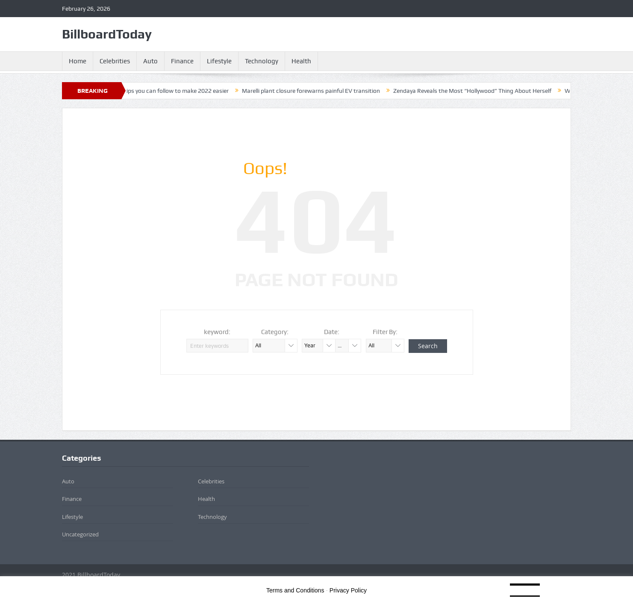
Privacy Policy (348, 590)
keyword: (217, 332)
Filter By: (385, 332)
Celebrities (115, 61)
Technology (261, 61)
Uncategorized (80, 534)
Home (77, 61)
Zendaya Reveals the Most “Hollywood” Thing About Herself (477, 90)
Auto (150, 61)
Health (301, 61)
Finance (182, 61)
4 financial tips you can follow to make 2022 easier (167, 90)
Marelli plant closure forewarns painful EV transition (316, 90)
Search (428, 346)
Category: (275, 332)
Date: (331, 332)
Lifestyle (219, 61)
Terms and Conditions (295, 590)
